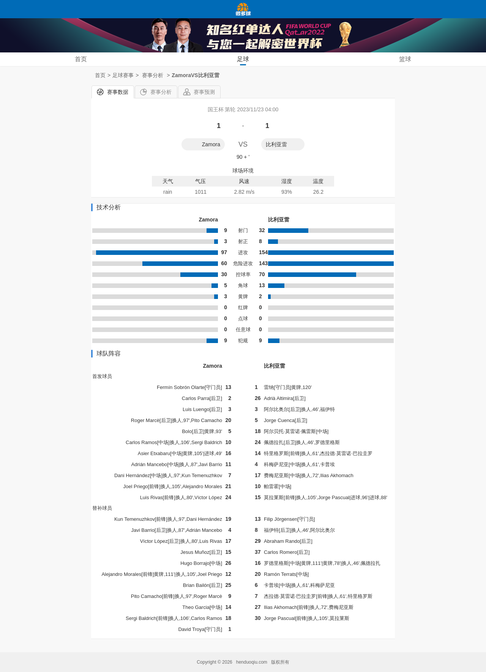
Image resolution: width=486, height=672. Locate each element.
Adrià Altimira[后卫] (285, 398)
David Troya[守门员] (200, 629)
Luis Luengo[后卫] (202, 409)
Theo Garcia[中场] (202, 607)
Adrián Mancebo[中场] (155, 464)
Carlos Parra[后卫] (202, 398)
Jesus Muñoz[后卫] (201, 552)
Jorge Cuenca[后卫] (285, 420)
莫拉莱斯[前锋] (280, 497)
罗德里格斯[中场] (282, 563)
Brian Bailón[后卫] (202, 585)
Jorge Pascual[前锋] (286, 618)
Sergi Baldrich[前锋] (147, 618)
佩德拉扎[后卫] (280, 442)
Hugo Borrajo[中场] (201, 563)
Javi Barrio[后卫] (149, 530)
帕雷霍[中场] (277, 486)
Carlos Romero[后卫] (287, 552)
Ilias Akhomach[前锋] (287, 607)
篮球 (405, 59)
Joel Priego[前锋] (142, 486)
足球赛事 (123, 75)
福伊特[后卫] (277, 530)
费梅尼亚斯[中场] (282, 475)
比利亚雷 (276, 144)
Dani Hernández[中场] (138, 475)
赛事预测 (204, 92)
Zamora (211, 144)
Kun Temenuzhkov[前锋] (140, 519)
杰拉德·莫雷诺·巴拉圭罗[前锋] (296, 596)
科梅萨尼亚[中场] (282, 464)
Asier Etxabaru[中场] (160, 453)
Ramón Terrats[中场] (286, 574)
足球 (243, 59)
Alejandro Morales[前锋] (127, 574)
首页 (81, 59)
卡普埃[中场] (277, 585)
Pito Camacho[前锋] (153, 596)
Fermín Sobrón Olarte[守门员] (189, 387)
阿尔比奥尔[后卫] (282, 409)
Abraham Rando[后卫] (288, 541)
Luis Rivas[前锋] (157, 497)
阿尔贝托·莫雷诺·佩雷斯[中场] (296, 431)
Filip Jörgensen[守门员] (289, 519)
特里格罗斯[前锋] (282, 453)
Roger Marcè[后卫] (151, 420)
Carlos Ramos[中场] (148, 442)
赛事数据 (117, 92)
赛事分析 (161, 92)
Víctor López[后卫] (160, 541)
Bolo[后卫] (193, 431)
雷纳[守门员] (277, 387)
